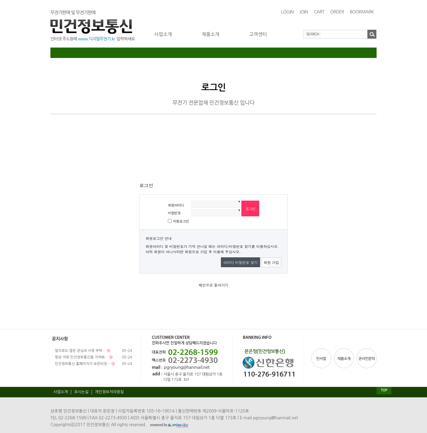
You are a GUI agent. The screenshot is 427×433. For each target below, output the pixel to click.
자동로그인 (181, 220)
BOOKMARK (362, 12)
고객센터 (258, 34)
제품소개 (210, 34)
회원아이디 (176, 204)
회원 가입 (271, 262)
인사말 (322, 358)
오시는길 (81, 392)
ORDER (337, 12)
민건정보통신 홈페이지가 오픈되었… (82, 364)
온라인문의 (366, 358)
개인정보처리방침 (109, 392)
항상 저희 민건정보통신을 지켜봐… (81, 357)
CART (319, 12)
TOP (384, 390)
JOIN (303, 12)
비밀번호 (174, 212)
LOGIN (287, 12)
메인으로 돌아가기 (213, 284)
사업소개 (163, 34)
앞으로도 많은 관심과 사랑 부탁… (80, 350)
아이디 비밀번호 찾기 (240, 262)
